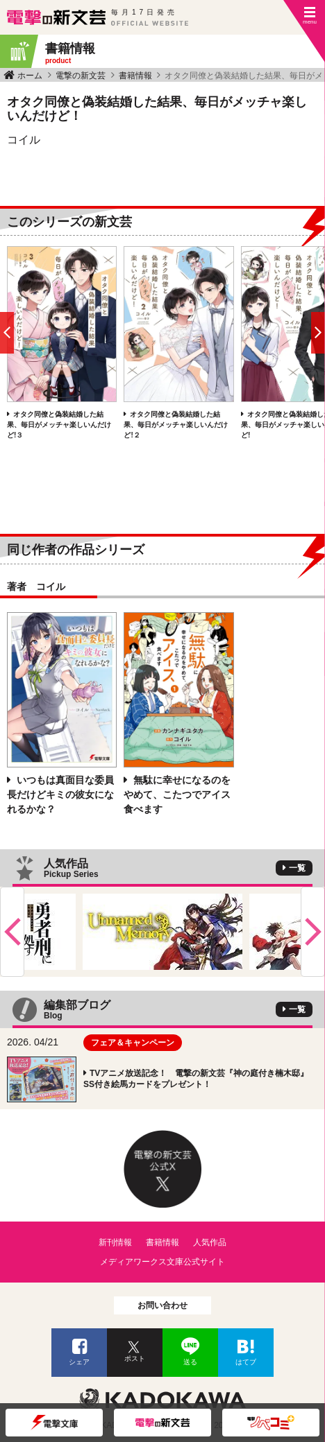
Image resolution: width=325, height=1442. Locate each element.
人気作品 (209, 1242)
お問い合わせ (163, 1305)
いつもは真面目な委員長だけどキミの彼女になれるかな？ (60, 794)
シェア (79, 1362)
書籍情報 (135, 75)
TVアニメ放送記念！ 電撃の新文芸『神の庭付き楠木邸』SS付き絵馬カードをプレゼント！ (195, 1078)
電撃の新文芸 (81, 75)
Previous (12, 932)
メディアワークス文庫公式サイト (162, 1262)
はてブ (245, 1362)
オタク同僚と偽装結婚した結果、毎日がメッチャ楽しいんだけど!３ (59, 424)
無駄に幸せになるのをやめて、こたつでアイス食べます (177, 794)
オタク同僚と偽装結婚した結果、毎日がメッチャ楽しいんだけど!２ (176, 424)
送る (190, 1362)
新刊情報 (115, 1242)
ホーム (29, 75)
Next (313, 932)
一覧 (297, 868)
